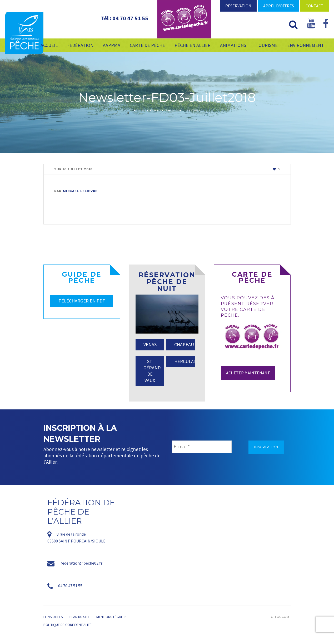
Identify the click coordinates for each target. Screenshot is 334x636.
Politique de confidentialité (67, 624)
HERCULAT (184, 361)
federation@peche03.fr (81, 563)
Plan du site (79, 616)
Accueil (139, 110)
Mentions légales (111, 616)
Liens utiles (53, 616)
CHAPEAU (184, 344)
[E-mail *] (202, 447)
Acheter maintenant (248, 372)
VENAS (150, 344)
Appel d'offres (278, 5)
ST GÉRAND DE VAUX (152, 370)
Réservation (238, 5)
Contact (314, 5)
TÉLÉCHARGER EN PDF (81, 301)
